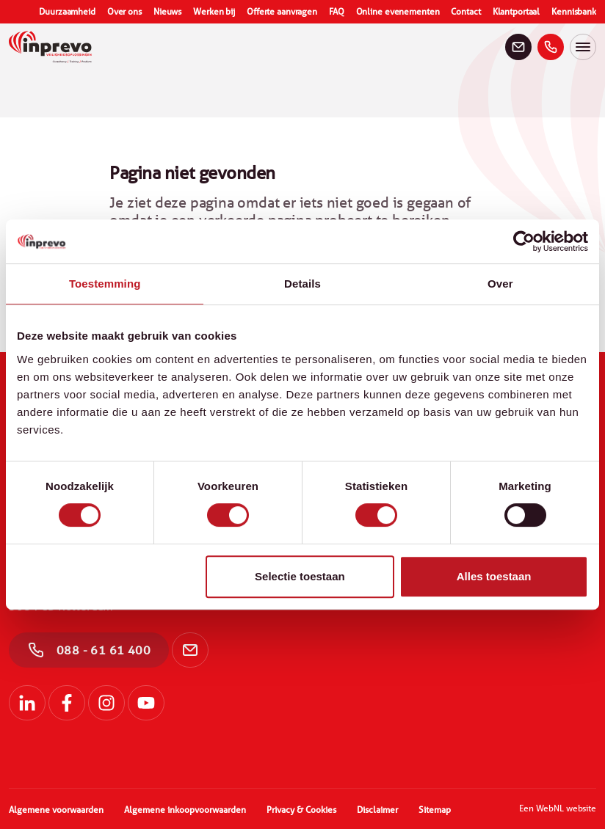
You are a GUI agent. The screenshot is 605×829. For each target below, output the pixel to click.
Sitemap (435, 809)
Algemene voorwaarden (56, 809)
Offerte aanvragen (282, 12)
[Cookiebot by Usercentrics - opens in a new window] (524, 241)
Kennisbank (573, 12)
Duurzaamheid (67, 12)
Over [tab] (500, 283)
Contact (465, 12)
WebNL (550, 808)
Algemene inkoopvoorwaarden (185, 809)
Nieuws (167, 12)
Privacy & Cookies (301, 809)
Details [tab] (302, 283)
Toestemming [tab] (105, 283)
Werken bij (214, 12)
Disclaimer (377, 809)
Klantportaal (516, 12)
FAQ (336, 12)
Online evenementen (398, 12)
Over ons (124, 12)
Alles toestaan (494, 576)
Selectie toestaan (300, 576)
